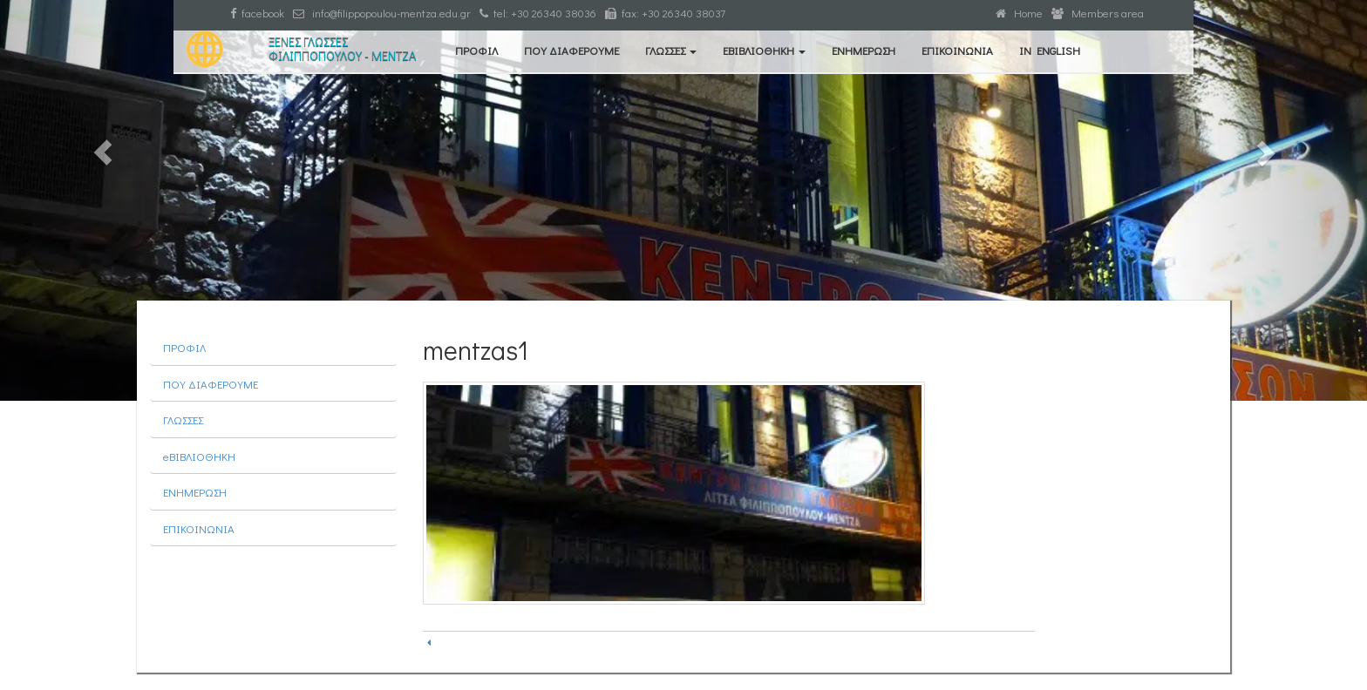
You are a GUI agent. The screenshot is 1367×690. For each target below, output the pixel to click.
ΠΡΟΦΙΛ (476, 50)
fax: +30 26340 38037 (665, 12)
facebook (257, 12)
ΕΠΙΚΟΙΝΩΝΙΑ (957, 50)
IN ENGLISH (1049, 50)
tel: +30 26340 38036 (537, 12)
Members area (1097, 12)
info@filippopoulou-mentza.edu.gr (382, 12)
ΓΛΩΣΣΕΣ (671, 50)
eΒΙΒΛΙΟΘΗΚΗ (764, 50)
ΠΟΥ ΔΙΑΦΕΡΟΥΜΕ (571, 50)
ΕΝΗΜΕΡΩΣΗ (863, 50)
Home (1019, 12)
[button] (102, 200)
